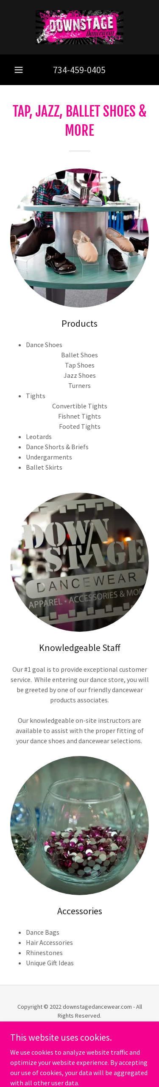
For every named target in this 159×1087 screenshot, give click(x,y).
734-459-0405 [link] (79, 70)
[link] (80, 27)
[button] (18, 69)
